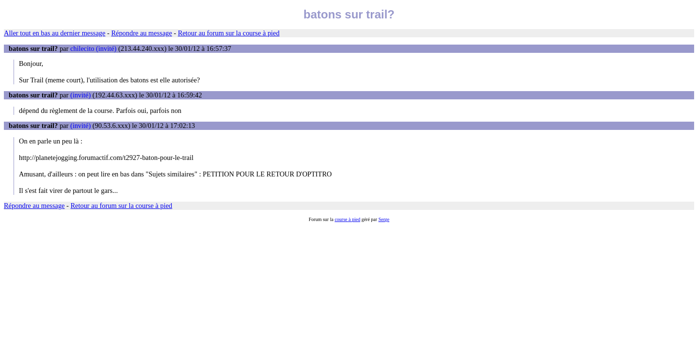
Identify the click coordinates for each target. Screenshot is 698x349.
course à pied (347, 219)
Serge (384, 219)
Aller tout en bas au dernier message (54, 33)
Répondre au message (141, 33)
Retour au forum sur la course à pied (229, 33)
